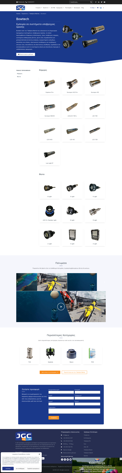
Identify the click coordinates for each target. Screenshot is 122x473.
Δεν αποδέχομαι (20, 468)
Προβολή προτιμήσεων (33, 468)
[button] (39, 454)
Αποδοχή (8, 468)
